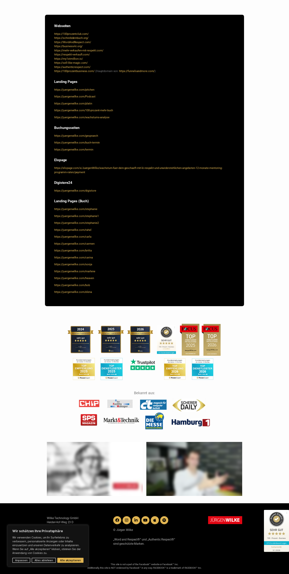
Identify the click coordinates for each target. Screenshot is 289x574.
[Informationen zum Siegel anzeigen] (276, 548)
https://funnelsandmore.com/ (137, 71)
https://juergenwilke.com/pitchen (74, 89)
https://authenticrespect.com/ (72, 67)
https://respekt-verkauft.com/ (72, 54)
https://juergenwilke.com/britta (73, 250)
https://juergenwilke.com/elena (73, 292)
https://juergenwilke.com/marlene (74, 271)
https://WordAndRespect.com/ (72, 42)
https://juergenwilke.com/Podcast (74, 96)
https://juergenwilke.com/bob (72, 285)
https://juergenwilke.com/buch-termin (77, 142)
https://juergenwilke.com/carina (73, 257)
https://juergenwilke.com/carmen (74, 243)
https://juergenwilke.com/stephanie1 (76, 216)
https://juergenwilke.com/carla (72, 236)
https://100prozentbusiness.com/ (74, 71)
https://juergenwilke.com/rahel (72, 230)
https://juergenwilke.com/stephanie (75, 209)
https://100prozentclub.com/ (71, 34)
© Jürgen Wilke (123, 530)
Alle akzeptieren (70, 560)
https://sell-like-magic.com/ (71, 62)
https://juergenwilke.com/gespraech (76, 135)
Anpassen (21, 560)
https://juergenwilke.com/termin (73, 149)
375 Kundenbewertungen (276, 543)
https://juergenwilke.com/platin (73, 103)
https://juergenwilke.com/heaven (74, 278)
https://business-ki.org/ (68, 46)
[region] (47, 546)
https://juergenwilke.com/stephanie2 (76, 223)
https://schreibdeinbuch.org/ (71, 38)
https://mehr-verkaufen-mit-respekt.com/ (78, 50)
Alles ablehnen (44, 560)
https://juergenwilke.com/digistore (75, 190)
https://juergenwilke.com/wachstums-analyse (81, 117)
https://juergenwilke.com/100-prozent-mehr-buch (83, 110)
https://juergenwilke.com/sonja (73, 264)
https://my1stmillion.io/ (68, 58)
